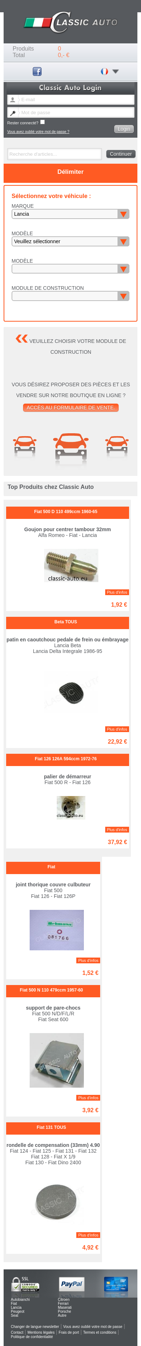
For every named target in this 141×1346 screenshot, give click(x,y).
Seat (14, 1315)
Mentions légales (41, 1332)
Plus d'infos (117, 592)
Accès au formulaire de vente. (71, 407)
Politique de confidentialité (32, 1337)
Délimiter (70, 171)
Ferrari (63, 1304)
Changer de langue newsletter (35, 1327)
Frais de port (69, 1332)
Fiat (14, 1304)
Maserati (65, 1308)
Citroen (63, 1300)
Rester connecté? (26, 122)
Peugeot (17, 1311)
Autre (62, 1315)
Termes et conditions (99, 1332)
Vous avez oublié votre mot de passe (92, 1327)
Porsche (64, 1311)
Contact (17, 1332)
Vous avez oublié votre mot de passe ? (38, 132)
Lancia (16, 1308)
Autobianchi (20, 1300)
